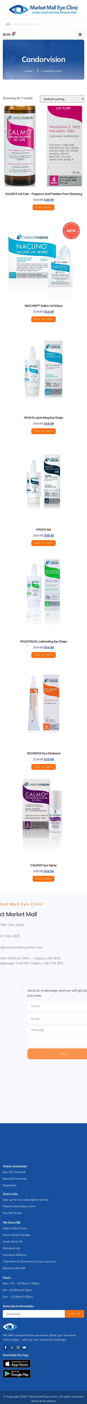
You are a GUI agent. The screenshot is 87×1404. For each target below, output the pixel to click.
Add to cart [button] (43, 319)
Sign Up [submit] (74, 1313)
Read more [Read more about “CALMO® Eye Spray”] (43, 878)
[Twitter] (12, 1348)
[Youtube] (24, 1348)
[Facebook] (5, 1348)
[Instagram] (18, 1348)
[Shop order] (62, 99)
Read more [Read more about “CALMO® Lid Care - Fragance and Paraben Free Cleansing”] (43, 207)
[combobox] (43, 24)
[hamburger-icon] (80, 34)
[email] (34, 1314)
